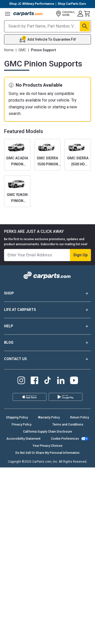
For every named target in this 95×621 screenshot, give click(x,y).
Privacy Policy (21, 424)
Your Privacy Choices (48, 446)
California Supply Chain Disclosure (47, 431)
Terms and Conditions (67, 424)
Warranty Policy (49, 417)
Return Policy (79, 417)
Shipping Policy (17, 417)
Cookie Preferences (65, 438)
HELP (47, 326)
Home (9, 50)
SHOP (47, 293)
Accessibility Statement (23, 438)
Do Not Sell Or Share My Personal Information (47, 453)
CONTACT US (47, 359)
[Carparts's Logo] (28, 14)
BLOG (47, 343)
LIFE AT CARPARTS (47, 310)
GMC (22, 50)
